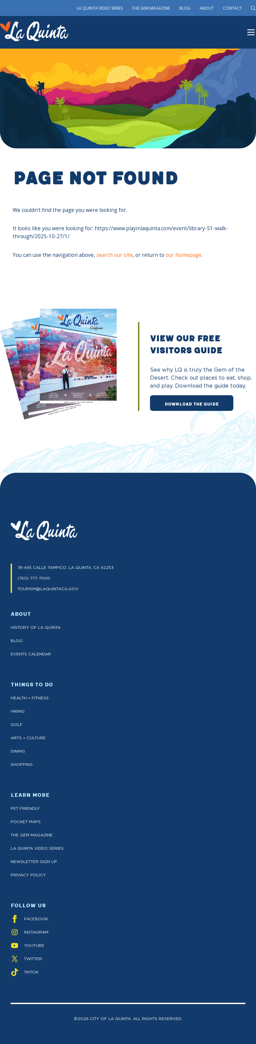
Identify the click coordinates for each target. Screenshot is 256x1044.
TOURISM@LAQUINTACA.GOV (47, 588)
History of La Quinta (35, 627)
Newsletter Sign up (34, 861)
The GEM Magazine (32, 834)
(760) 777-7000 (33, 578)
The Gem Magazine (151, 8)
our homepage (183, 255)
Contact (232, 8)
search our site (114, 255)
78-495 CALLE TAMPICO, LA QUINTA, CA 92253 (65, 567)
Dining (18, 751)
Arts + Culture (28, 737)
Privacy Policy (28, 874)
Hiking (18, 711)
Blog (184, 8)
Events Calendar (31, 653)
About (207, 8)
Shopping (22, 764)
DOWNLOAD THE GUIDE (192, 403)
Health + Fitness (30, 697)
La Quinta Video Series (100, 8)
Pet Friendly (25, 808)
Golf (17, 724)
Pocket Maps (26, 821)
